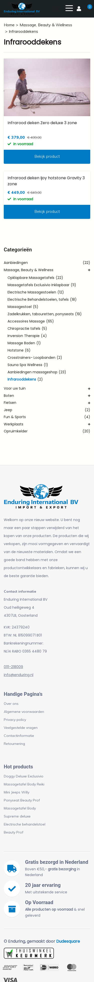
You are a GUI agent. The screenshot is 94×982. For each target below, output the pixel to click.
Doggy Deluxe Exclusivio (23, 776)
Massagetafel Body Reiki (24, 784)
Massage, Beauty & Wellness (46, 24)
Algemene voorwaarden (24, 711)
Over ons (11, 703)
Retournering (14, 743)
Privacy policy (15, 719)
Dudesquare (68, 941)
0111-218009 (13, 666)
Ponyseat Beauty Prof (22, 800)
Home (9, 24)
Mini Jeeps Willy (16, 792)
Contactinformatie (19, 735)
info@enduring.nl (18, 674)
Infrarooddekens (23, 31)
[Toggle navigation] (69, 7)
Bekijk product (47, 156)
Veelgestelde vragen (21, 727)
